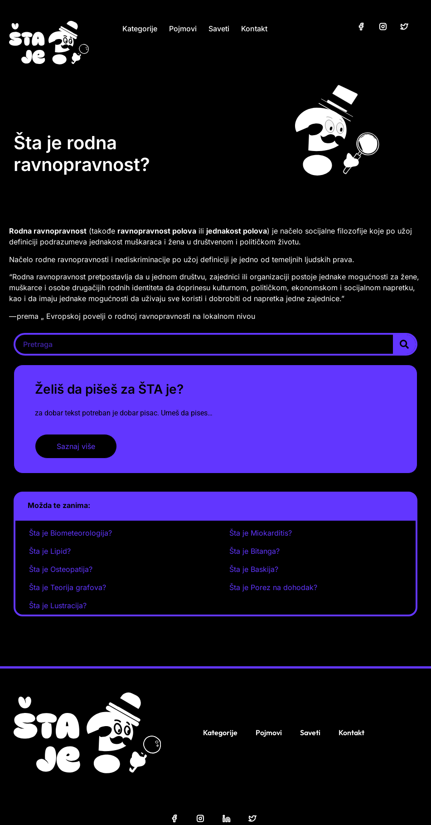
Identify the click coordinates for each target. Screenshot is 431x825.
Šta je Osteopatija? (60, 569)
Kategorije (139, 28)
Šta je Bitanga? (254, 551)
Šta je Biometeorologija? (70, 532)
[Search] (404, 344)
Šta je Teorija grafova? (67, 587)
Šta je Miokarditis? (260, 532)
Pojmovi (183, 28)
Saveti (218, 28)
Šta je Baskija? (253, 569)
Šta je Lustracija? (58, 605)
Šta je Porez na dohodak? (273, 587)
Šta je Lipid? (50, 551)
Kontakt (254, 28)
